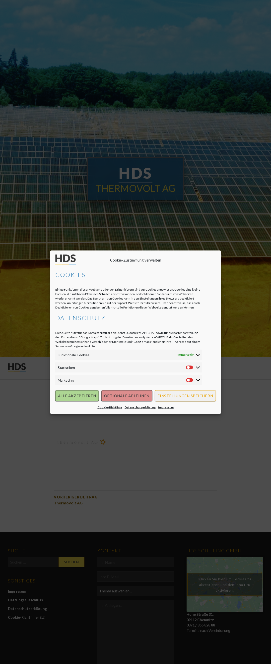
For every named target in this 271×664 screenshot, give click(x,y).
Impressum (166, 407)
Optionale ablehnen (127, 396)
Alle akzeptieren (77, 396)
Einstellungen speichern (185, 396)
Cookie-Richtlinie (109, 407)
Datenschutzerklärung (140, 407)
